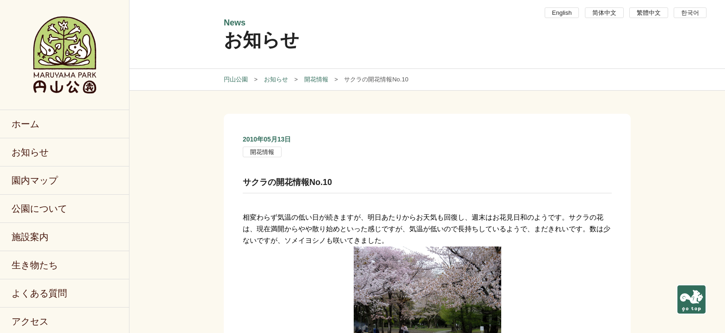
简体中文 (604, 12)
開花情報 (262, 151)
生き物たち (35, 265)
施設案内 (30, 237)
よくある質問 (39, 293)
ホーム (25, 124)
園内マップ (35, 180)
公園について (39, 209)
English (562, 12)
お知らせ (30, 152)
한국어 (690, 12)
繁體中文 (649, 12)
